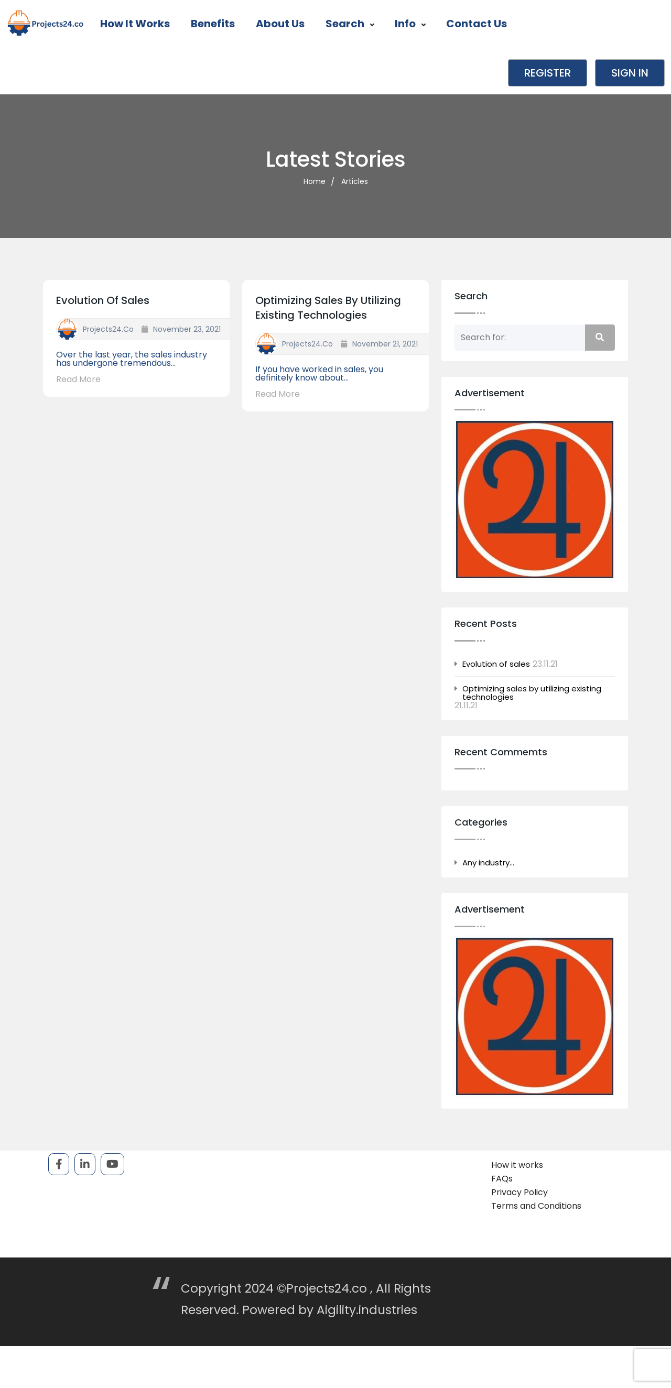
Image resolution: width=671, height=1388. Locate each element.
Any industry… (488, 863)
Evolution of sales (102, 300)
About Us (280, 23)
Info (410, 23)
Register (547, 73)
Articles (354, 181)
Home (315, 181)
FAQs (502, 1179)
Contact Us (476, 23)
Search (350, 23)
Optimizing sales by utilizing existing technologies (328, 307)
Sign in (629, 73)
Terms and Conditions (536, 1206)
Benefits (213, 23)
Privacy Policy (519, 1192)
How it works (135, 23)
